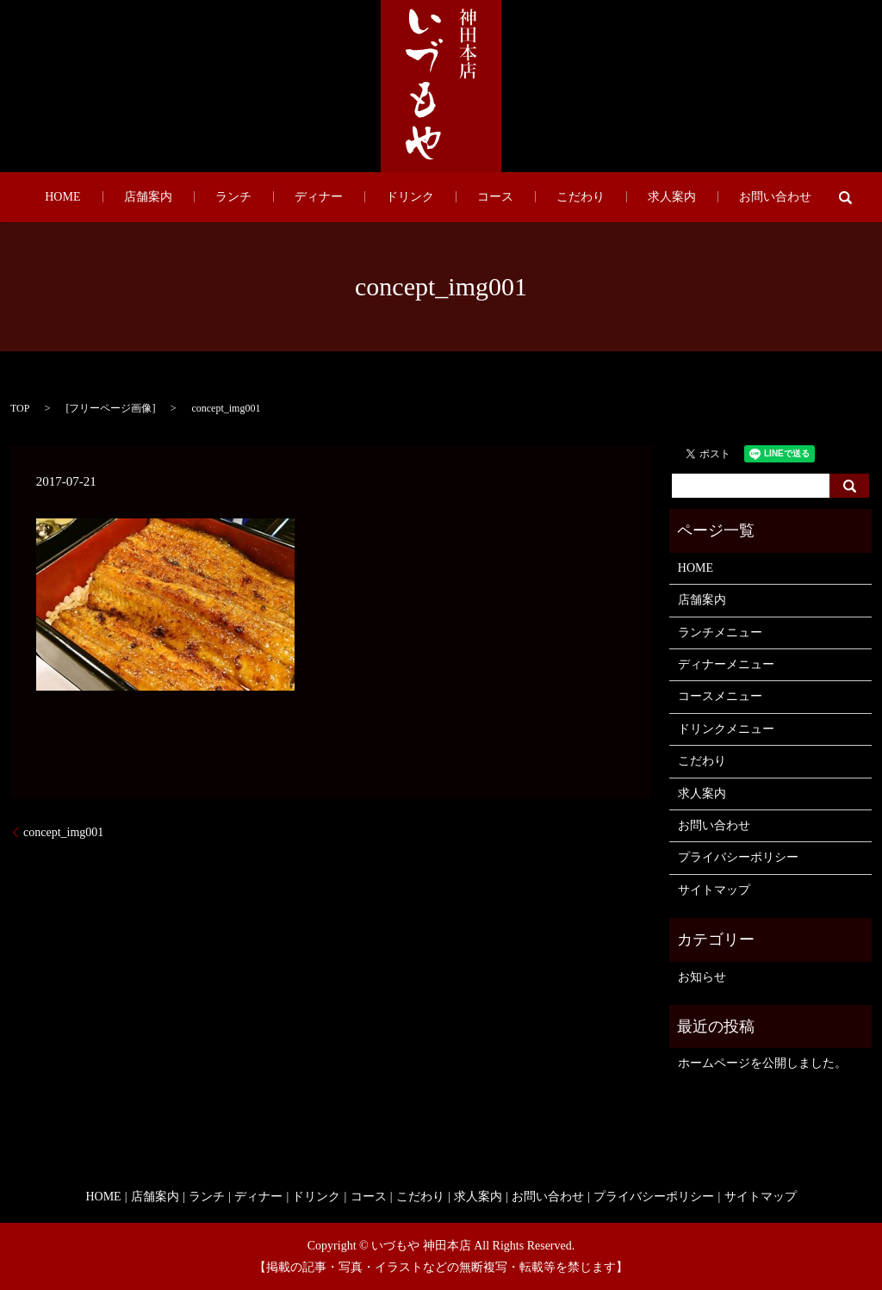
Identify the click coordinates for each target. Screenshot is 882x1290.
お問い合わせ (689, 197)
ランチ (276, 197)
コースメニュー (720, 696)
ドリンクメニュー (726, 729)
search (749, 197)
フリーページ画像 (110, 408)
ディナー (339, 197)
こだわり (537, 197)
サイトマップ (714, 890)
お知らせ (702, 977)
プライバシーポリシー (738, 857)
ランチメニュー (720, 632)
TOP (19, 408)
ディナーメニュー (726, 664)
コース (474, 197)
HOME (148, 197)
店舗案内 (212, 197)
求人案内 (607, 197)
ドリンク (410, 197)
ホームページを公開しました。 (762, 1063)
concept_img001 (63, 832)
